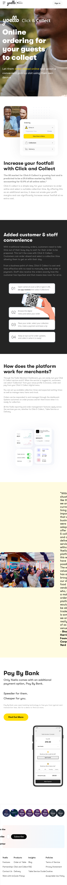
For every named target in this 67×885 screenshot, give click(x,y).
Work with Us (8, 876)
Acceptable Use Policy (55, 876)
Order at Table (20, 862)
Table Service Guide (37, 871)
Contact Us (7, 871)
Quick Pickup (19, 876)
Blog (30, 862)
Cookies (49, 871)
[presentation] (45, 836)
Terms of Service (53, 862)
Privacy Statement (54, 867)
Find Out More (15, 717)
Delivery (17, 871)
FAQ (30, 867)
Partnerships (8, 867)
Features (6, 862)
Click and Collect (21, 867)
